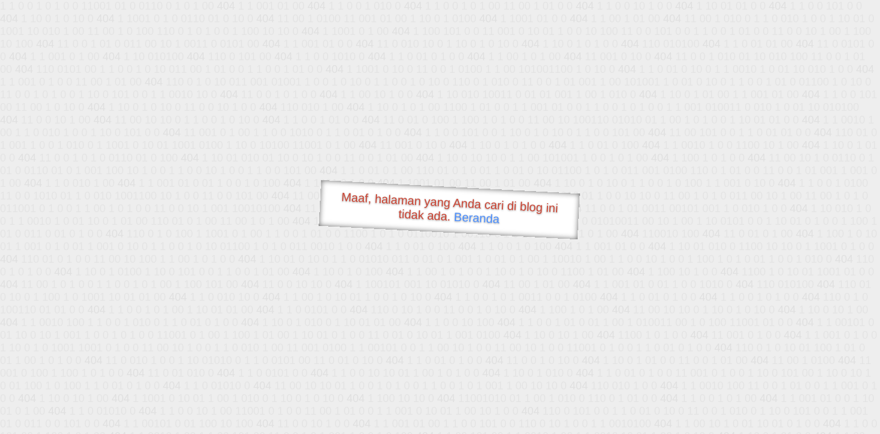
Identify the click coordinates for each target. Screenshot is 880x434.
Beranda (477, 217)
